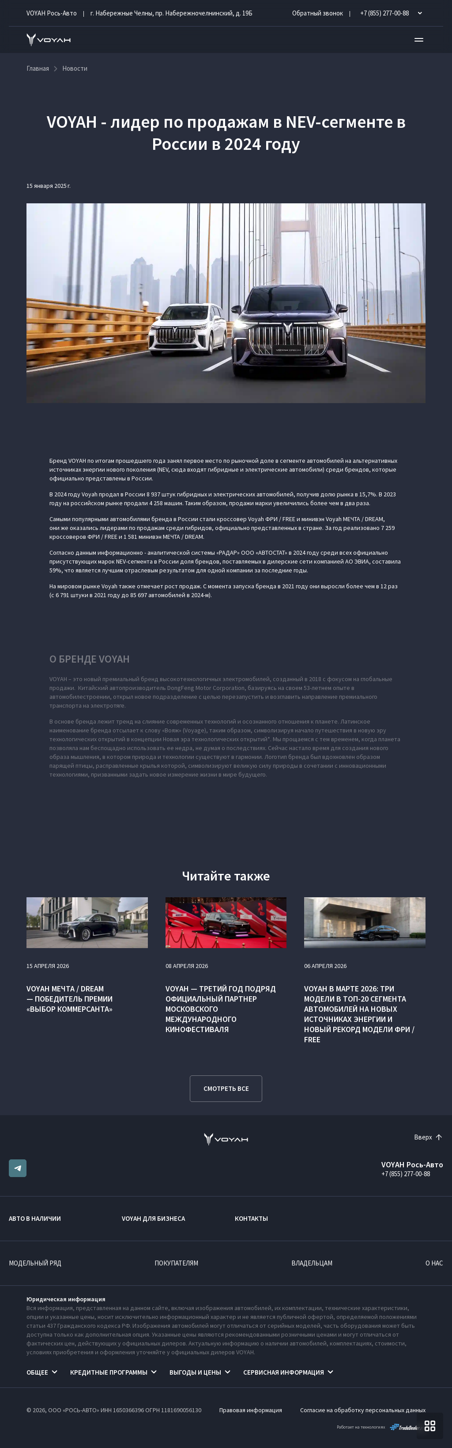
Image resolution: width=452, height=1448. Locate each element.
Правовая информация (250, 1410)
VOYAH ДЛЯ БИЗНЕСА (153, 1218)
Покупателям (176, 1263)
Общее (37, 1372)
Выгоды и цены (195, 1372)
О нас (434, 1263)
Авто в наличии (35, 1218)
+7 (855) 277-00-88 (405, 1174)
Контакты (251, 1218)
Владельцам (311, 1263)
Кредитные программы (108, 1372)
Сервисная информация (283, 1372)
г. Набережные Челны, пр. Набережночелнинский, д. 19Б (171, 13)
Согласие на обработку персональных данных (363, 1410)
